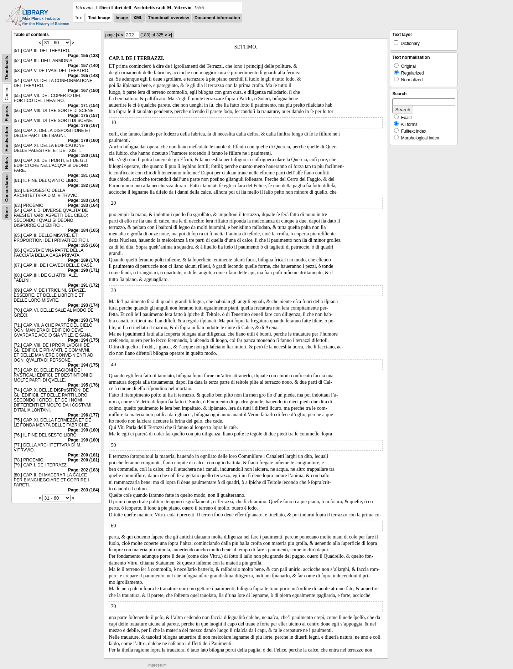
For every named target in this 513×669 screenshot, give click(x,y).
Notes (6, 163)
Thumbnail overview (168, 17)
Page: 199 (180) (83, 430)
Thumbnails (6, 68)
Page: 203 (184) (83, 489)
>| (170, 34)
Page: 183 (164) (83, 200)
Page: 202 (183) (83, 470)
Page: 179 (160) (83, 140)
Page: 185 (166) (83, 245)
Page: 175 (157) (83, 115)
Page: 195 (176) (83, 385)
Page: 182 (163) (83, 185)
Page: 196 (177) (83, 415)
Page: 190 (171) (83, 270)
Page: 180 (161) (83, 155)
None (6, 212)
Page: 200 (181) (83, 455)
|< (118, 34)
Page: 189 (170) (83, 260)
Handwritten (6, 139)
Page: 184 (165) (83, 230)
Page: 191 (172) (83, 285)
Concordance (6, 188)
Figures (6, 113)
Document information (217, 17)
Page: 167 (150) (83, 90)
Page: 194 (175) (83, 340)
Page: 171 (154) (83, 105)
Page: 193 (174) (83, 305)
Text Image (99, 17)
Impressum (156, 665)
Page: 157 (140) (83, 65)
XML (138, 17)
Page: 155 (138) (83, 55)
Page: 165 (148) (83, 75)
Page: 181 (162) (83, 175)
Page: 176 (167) (83, 125)
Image (122, 17)
